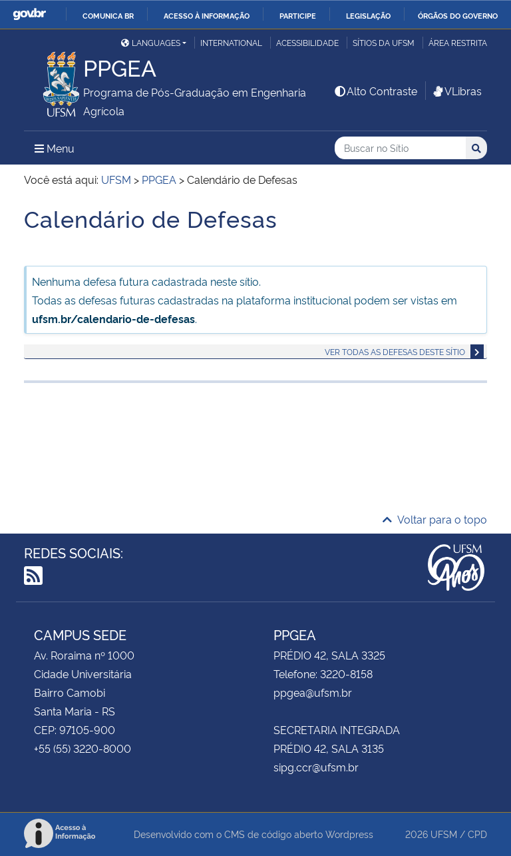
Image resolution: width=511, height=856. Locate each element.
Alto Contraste (375, 90)
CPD (477, 833)
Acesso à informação (207, 15)
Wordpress (349, 833)
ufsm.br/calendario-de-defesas (113, 318)
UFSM (443, 833)
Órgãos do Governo (458, 15)
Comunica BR (108, 15)
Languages (150, 42)
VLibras (456, 90)
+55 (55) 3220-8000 (82, 748)
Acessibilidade (307, 42)
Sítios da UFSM (384, 42)
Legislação (368, 15)
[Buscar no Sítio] (400, 148)
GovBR (29, 14)
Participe (297, 15)
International (231, 42)
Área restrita (457, 42)
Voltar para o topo (435, 519)
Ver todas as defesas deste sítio (395, 351)
